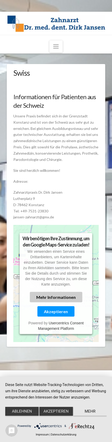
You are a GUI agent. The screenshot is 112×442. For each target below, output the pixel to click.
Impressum (42, 434)
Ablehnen (22, 411)
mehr (90, 411)
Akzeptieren (56, 311)
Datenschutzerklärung (63, 434)
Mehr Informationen (56, 297)
